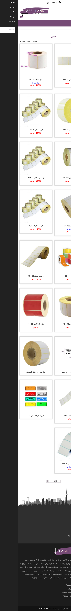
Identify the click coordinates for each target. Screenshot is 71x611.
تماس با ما (64, 516)
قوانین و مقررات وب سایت (58, 535)
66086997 (51, 592)
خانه (66, 31)
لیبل (61, 31)
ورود (30, 2)
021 (59, 592)
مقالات (65, 532)
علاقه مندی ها (65, 17)
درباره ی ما (63, 519)
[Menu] (64, 13)
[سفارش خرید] (11, 41)
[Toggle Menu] (66, 23)
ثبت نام (36, 2)
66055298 (65, 592)
